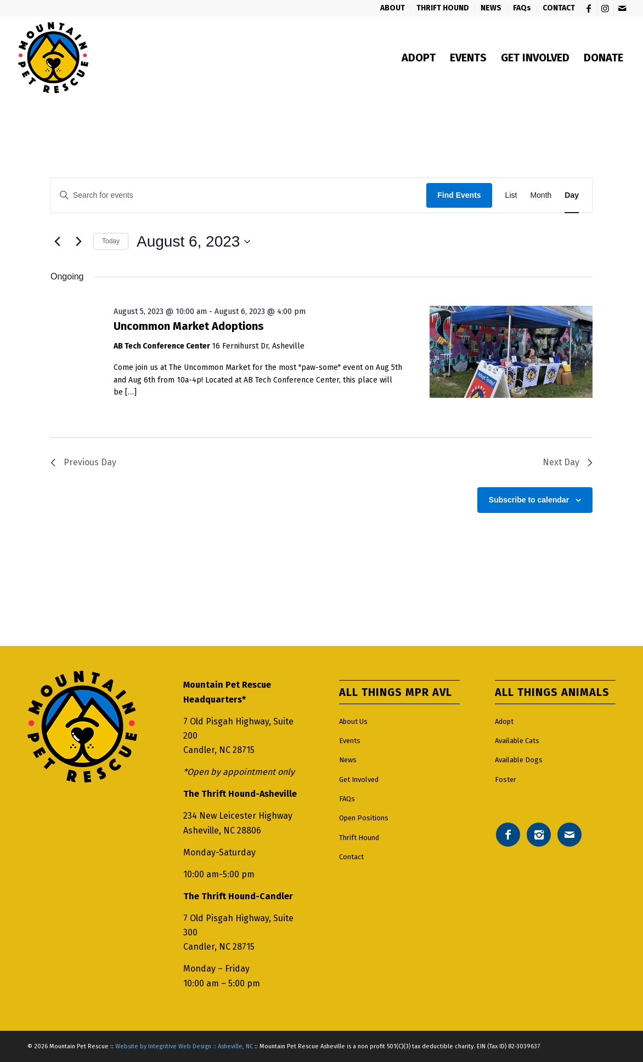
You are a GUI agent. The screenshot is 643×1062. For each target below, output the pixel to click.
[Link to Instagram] (605, 8)
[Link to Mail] (622, 8)
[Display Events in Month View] (540, 195)
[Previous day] (57, 241)
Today (111, 241)
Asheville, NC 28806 (222, 830)
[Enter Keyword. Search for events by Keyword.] (238, 195)
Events (349, 740)
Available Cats (517, 740)
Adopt (504, 721)
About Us (353, 721)
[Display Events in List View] (511, 195)
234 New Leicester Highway (237, 815)
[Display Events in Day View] (572, 195)
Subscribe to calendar (529, 499)
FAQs (347, 799)
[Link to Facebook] (589, 8)
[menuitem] (393, 8)
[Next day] (78, 241)
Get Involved (359, 779)
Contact (351, 857)
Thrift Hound (359, 837)
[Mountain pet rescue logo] (53, 57)
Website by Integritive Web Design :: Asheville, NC (184, 1046)
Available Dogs (519, 760)
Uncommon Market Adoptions (189, 326)
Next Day (568, 462)
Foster (505, 779)
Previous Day (83, 462)
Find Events (459, 195)
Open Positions (363, 818)
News (348, 760)
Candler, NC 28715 (219, 750)
